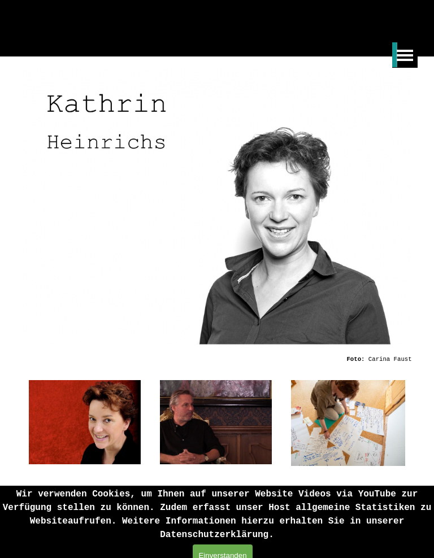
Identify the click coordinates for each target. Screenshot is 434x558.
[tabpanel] (299, 358)
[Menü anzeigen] (405, 55)
